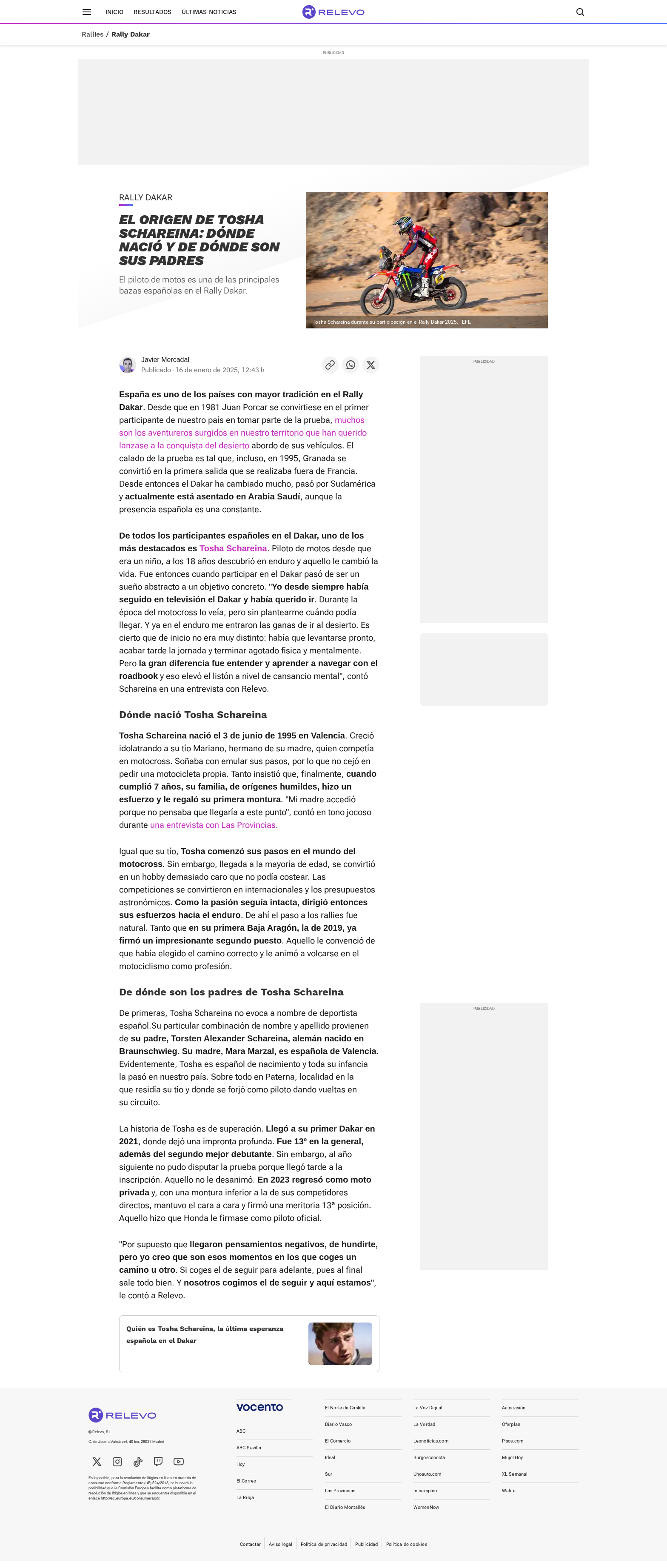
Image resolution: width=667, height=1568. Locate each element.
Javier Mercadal (165, 359)
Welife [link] (509, 1497)
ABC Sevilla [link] (249, 1454)
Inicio (114, 12)
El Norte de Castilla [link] (345, 1414)
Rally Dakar (130, 34)
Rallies (92, 34)
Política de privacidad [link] (324, 1551)
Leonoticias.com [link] (430, 1448)
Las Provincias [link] (340, 1497)
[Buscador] (580, 11)
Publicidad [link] (366, 1551)
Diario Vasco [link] (338, 1431)
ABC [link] (241, 1438)
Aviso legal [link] (280, 1551)
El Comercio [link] (338, 1448)
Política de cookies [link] (406, 1551)
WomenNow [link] (426, 1514)
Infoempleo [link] (425, 1497)
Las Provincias (248, 825)
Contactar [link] (250, 1551)
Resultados (152, 12)
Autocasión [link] (513, 1414)
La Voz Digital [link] (428, 1414)
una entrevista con (185, 825)
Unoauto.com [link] (427, 1481)
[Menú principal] (86, 11)
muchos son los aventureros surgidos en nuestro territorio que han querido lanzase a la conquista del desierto (243, 432)
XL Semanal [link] (514, 1481)
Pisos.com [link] (512, 1448)
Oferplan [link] (511, 1431)
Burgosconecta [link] (429, 1464)
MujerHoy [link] (512, 1464)
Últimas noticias (209, 12)
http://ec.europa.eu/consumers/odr (130, 1505)
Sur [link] (328, 1481)
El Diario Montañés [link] (345, 1514)
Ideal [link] (330, 1464)
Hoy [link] (241, 1471)
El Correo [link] (246, 1488)
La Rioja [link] (245, 1504)
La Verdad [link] (424, 1431)
